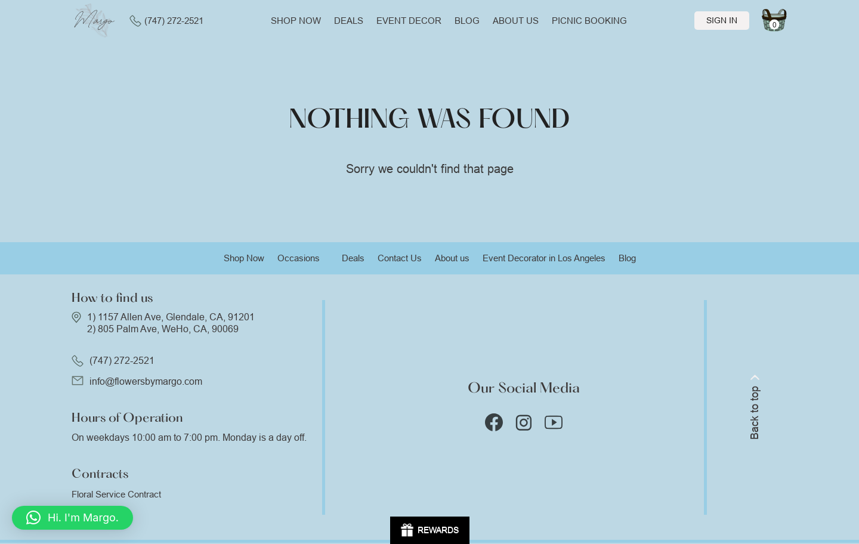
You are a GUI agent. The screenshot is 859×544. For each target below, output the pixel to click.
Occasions (298, 258)
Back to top (755, 407)
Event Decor (408, 21)
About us (516, 21)
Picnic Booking (589, 21)
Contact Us (400, 258)
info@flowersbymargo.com (145, 381)
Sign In (721, 20)
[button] (72, 518)
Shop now (296, 21)
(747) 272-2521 (166, 21)
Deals (348, 21)
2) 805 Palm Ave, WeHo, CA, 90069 (163, 329)
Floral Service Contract (116, 494)
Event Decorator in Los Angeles (544, 258)
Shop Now (244, 258)
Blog (467, 21)
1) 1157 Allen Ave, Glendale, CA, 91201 (171, 317)
